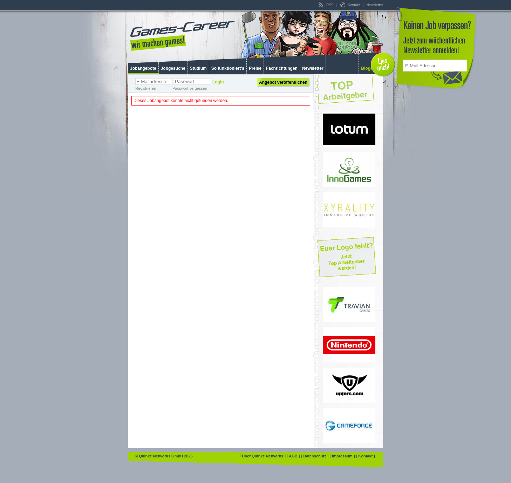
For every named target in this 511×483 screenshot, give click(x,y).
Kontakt (350, 5)
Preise (255, 68)
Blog (365, 68)
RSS (326, 5)
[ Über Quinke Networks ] (263, 456)
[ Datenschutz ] (315, 456)
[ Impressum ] (342, 456)
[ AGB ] (294, 456)
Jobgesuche (173, 68)
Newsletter (375, 5)
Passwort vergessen (189, 88)
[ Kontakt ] (365, 456)
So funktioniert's (227, 68)
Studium (198, 68)
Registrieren (145, 88)
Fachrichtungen (282, 68)
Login (218, 82)
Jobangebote (143, 68)
